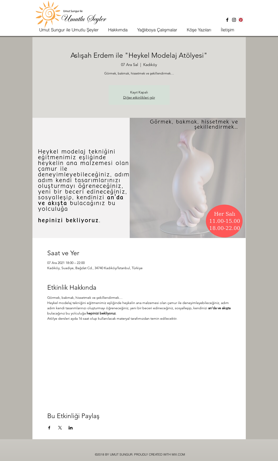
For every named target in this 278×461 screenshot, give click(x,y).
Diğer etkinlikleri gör (139, 97)
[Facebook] (227, 19)
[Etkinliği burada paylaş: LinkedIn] (71, 427)
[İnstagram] (234, 19)
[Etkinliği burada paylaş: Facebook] (49, 427)
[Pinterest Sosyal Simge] (240, 19)
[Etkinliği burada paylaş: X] (60, 427)
